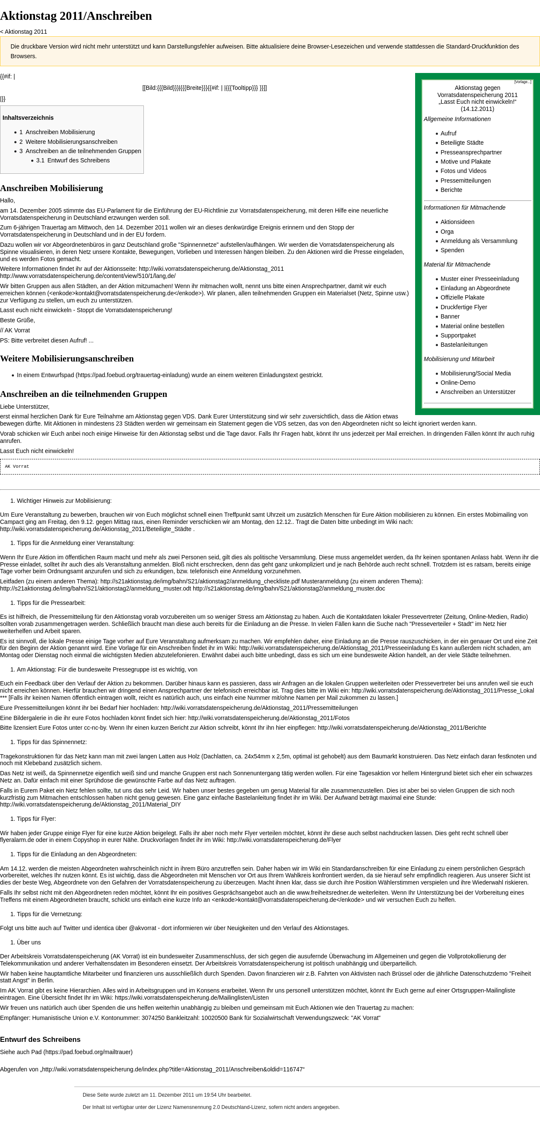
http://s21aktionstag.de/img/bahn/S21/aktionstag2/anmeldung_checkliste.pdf (200, 581)
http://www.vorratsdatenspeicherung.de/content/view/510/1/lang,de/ (88, 275)
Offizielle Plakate (463, 297)
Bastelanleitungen (464, 344)
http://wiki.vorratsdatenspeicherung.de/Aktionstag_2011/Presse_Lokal (442, 690)
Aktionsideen (458, 221)
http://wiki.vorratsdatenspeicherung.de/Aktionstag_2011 (211, 268)
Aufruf (448, 133)
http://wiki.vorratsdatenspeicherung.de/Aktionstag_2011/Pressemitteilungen (259, 707)
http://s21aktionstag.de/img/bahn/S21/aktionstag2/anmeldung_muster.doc (289, 588)
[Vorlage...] (522, 82)
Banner (450, 316)
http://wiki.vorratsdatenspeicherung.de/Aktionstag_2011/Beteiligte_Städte (96, 529)
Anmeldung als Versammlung (479, 240)
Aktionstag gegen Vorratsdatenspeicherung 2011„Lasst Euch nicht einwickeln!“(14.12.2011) (477, 98)
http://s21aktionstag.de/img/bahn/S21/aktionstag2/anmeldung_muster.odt (95, 588)
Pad (36, 1052)
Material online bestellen (473, 326)
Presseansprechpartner (471, 152)
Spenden (452, 250)
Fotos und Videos (464, 170)
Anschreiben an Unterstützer (478, 391)
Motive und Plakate (466, 161)
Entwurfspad (57, 375)
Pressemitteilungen (466, 180)
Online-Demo (458, 382)
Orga (447, 231)
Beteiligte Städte (462, 142)
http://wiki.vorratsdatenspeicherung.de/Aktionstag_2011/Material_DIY (90, 804)
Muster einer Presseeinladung (480, 278)
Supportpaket (458, 335)
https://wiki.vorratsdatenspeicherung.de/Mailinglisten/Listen (192, 997)
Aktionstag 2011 (26, 31)
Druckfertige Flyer (464, 307)
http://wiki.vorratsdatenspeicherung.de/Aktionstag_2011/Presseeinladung (334, 648)
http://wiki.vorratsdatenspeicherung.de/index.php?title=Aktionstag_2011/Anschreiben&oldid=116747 (172, 1069)
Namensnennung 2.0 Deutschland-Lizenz (219, 1107)
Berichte (451, 189)
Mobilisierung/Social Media (476, 373)
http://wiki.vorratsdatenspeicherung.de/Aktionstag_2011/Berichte (402, 727)
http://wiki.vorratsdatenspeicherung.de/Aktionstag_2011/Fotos (269, 718)
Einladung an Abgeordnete (475, 288)
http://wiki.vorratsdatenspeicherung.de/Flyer (284, 839)
